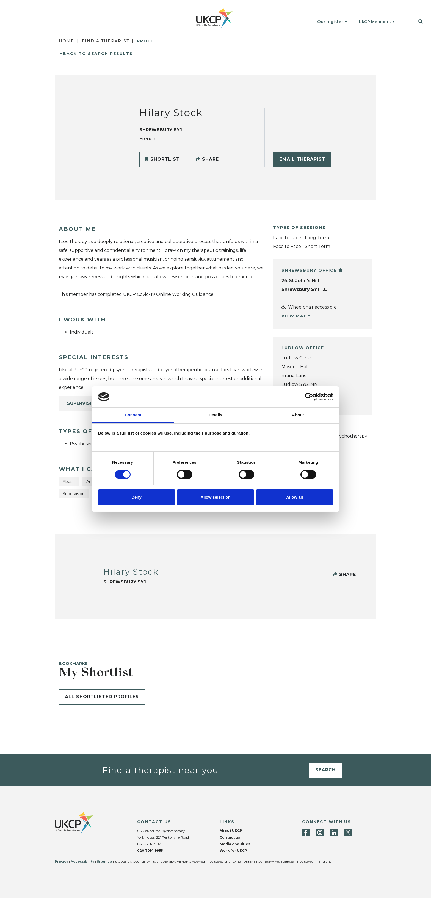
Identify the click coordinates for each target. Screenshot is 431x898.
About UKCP (231, 831)
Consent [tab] (133, 415)
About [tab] (298, 415)
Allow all (294, 497)
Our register (331, 21)
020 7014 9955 (150, 850)
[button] (416, 21)
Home (66, 41)
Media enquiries (235, 844)
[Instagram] (320, 832)
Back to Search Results (98, 53)
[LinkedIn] (334, 832)
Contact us (230, 837)
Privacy (61, 861)
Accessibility (82, 861)
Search (325, 770)
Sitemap (104, 861)
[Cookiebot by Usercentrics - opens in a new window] (309, 397)
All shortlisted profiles (102, 696)
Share (207, 159)
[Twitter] (348, 832)
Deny (136, 497)
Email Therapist (302, 159)
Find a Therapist (105, 41)
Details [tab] (215, 415)
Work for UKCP (233, 850)
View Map (294, 315)
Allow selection (215, 497)
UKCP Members (375, 21)
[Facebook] (306, 832)
